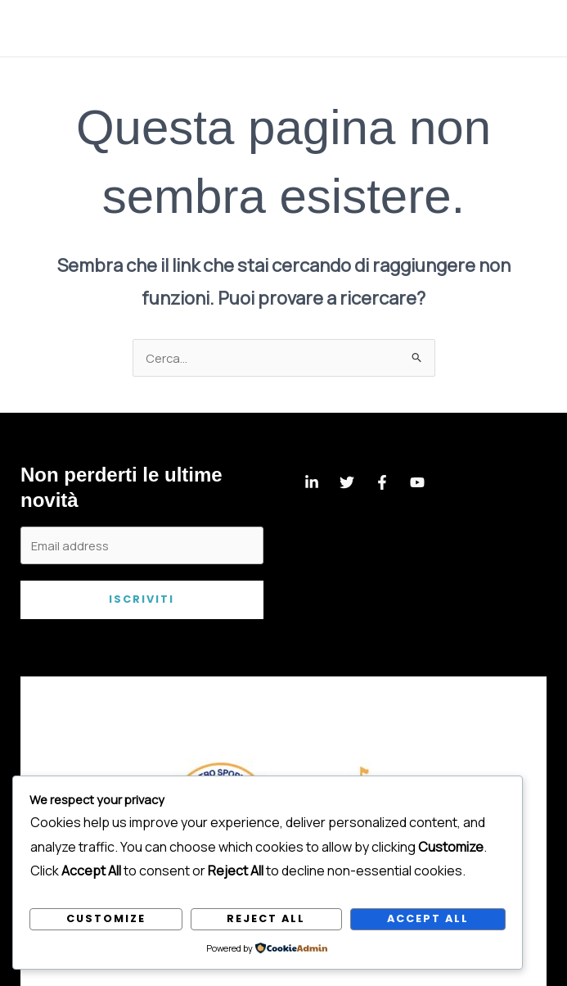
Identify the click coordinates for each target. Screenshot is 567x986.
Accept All (428, 918)
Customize (106, 918)
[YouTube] (417, 482)
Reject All (266, 918)
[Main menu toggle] (533, 28)
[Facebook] (382, 482)
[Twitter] (347, 482)
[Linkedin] (311, 482)
